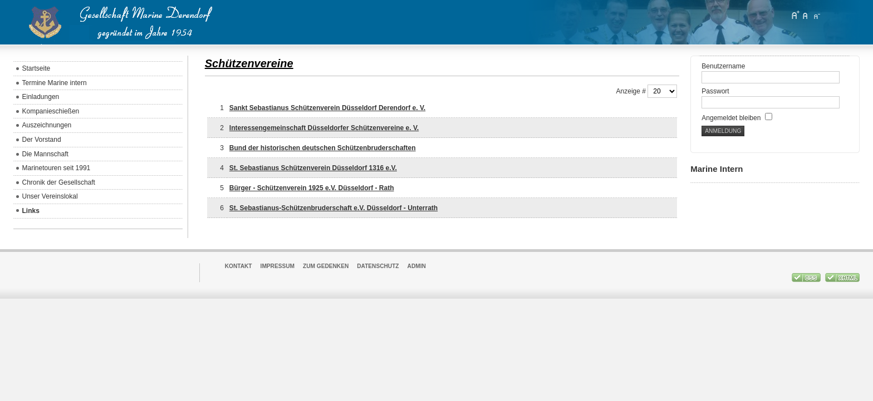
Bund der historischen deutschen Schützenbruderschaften (322, 148)
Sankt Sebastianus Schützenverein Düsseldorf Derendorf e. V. (327, 108)
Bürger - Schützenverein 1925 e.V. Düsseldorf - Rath (311, 188)
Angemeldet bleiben (737, 118)
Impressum (278, 266)
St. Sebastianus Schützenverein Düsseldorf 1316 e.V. (313, 168)
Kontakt (238, 266)
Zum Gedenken (326, 266)
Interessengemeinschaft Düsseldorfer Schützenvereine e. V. (324, 128)
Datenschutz (378, 266)
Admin (417, 266)
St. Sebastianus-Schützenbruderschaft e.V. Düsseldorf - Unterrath (333, 208)
